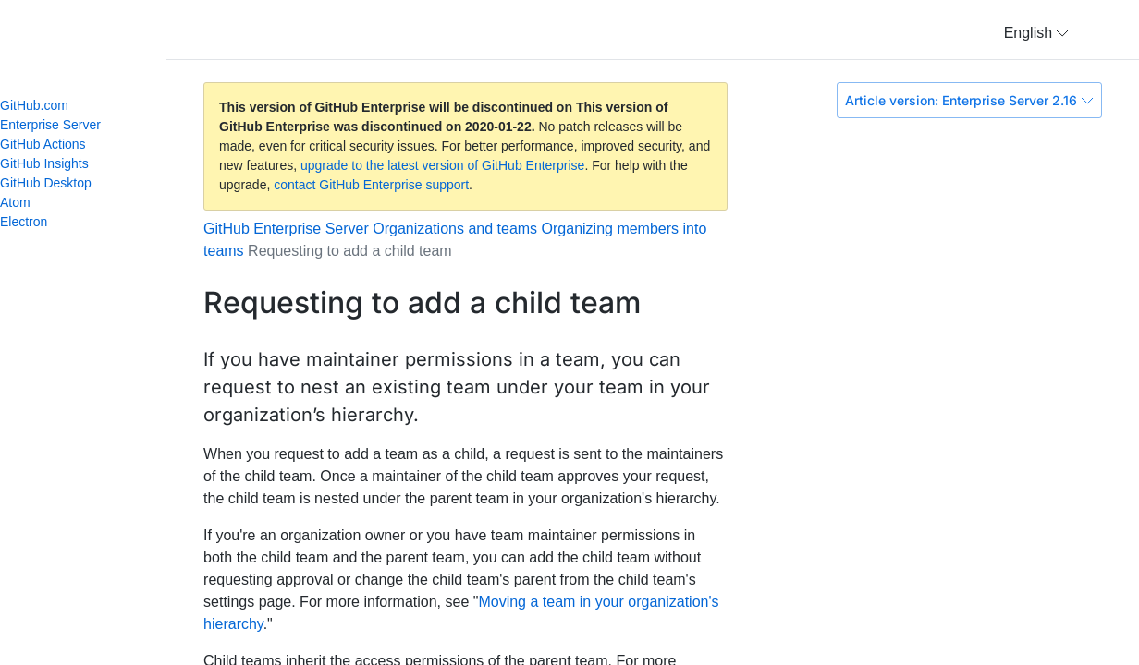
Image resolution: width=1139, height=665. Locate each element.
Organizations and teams (455, 228)
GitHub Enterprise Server (286, 228)
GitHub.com (34, 105)
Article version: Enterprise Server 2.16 (969, 100)
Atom (23, 202)
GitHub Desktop (46, 182)
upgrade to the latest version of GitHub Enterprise (442, 165)
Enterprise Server (50, 124)
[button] (1036, 33)
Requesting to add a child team (350, 251)
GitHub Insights (44, 163)
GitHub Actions (43, 144)
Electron (31, 221)
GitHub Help (101, 37)
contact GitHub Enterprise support (371, 184)
